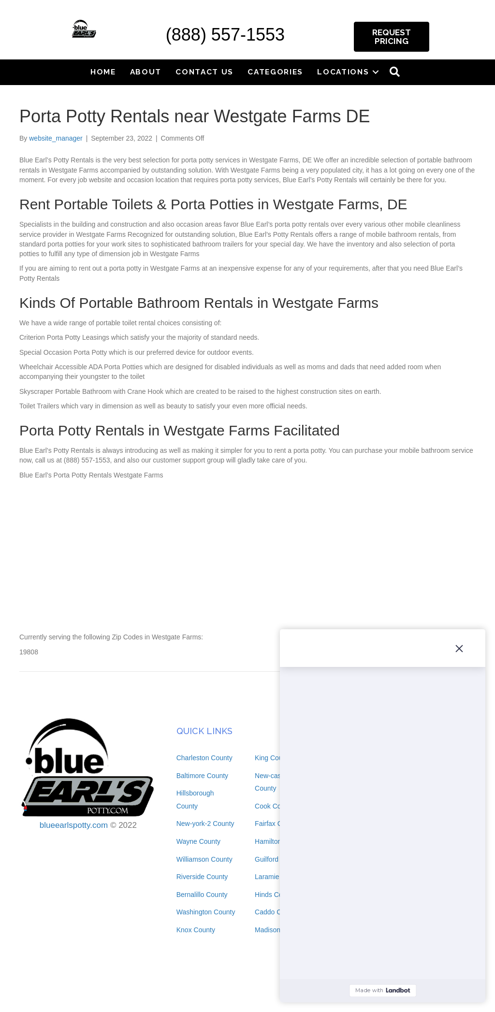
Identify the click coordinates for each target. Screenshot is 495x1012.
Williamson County (204, 859)
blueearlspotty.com (74, 825)
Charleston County (204, 758)
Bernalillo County (202, 894)
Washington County (205, 912)
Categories (275, 71)
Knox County (195, 930)
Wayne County (198, 841)
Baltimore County (202, 776)
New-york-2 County (205, 823)
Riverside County (202, 877)
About (146, 71)
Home (103, 71)
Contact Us (204, 71)
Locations (343, 71)
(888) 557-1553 (225, 34)
